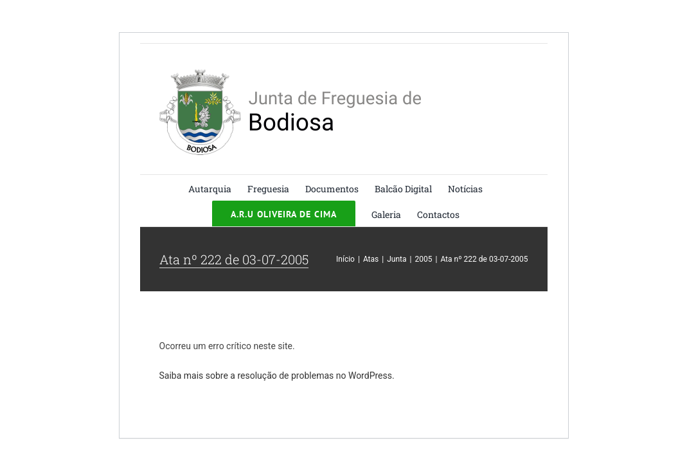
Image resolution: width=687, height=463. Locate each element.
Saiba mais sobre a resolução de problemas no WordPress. (277, 375)
